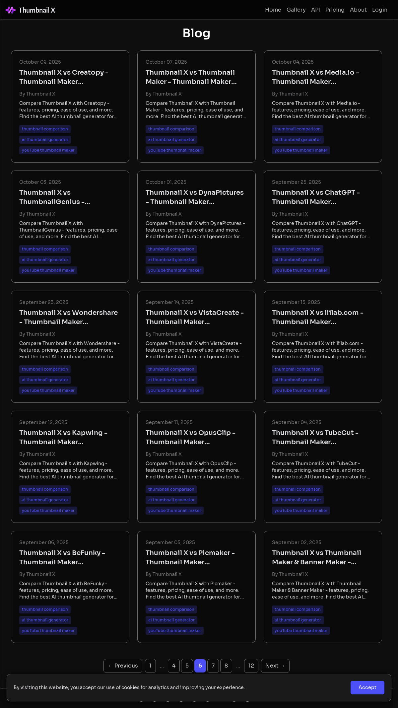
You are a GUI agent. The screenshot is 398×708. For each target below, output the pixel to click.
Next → (275, 665)
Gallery (296, 9)
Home (273, 9)
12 (251, 665)
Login (379, 9)
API (315, 9)
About (358, 9)
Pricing (335, 9)
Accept (367, 687)
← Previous (123, 665)
